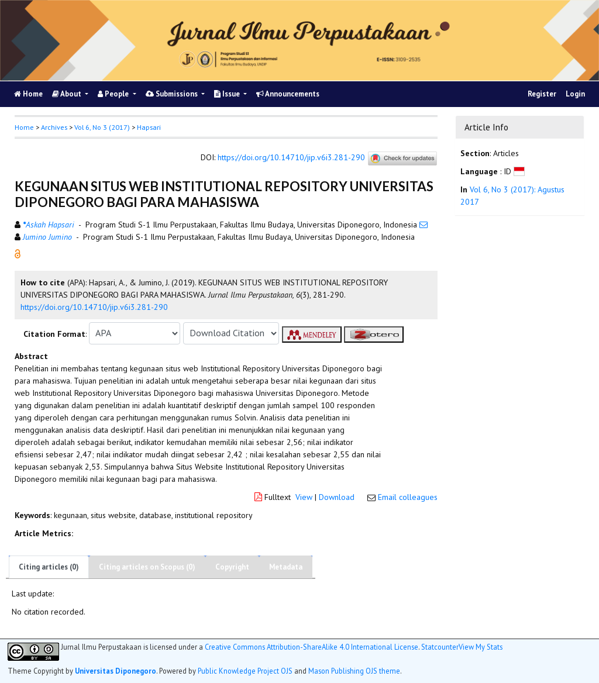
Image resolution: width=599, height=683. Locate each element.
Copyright (232, 567)
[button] (17, 252)
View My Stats (480, 646)
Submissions (172, 94)
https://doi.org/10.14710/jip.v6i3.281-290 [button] (94, 307)
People (114, 94)
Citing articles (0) (49, 567)
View (303, 497)
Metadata (285, 567)
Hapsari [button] (149, 127)
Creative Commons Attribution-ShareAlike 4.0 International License (311, 647)
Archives (54, 127)
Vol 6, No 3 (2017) (102, 127)
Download (336, 497)
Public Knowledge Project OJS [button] (245, 670)
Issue (228, 94)
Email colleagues (408, 497)
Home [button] (24, 127)
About (67, 94)
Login (575, 94)
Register (542, 94)
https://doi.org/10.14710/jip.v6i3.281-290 (291, 157)
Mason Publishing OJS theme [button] (354, 670)
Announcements (287, 94)
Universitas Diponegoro (115, 670)
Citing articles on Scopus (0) (147, 567)
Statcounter (440, 646)
